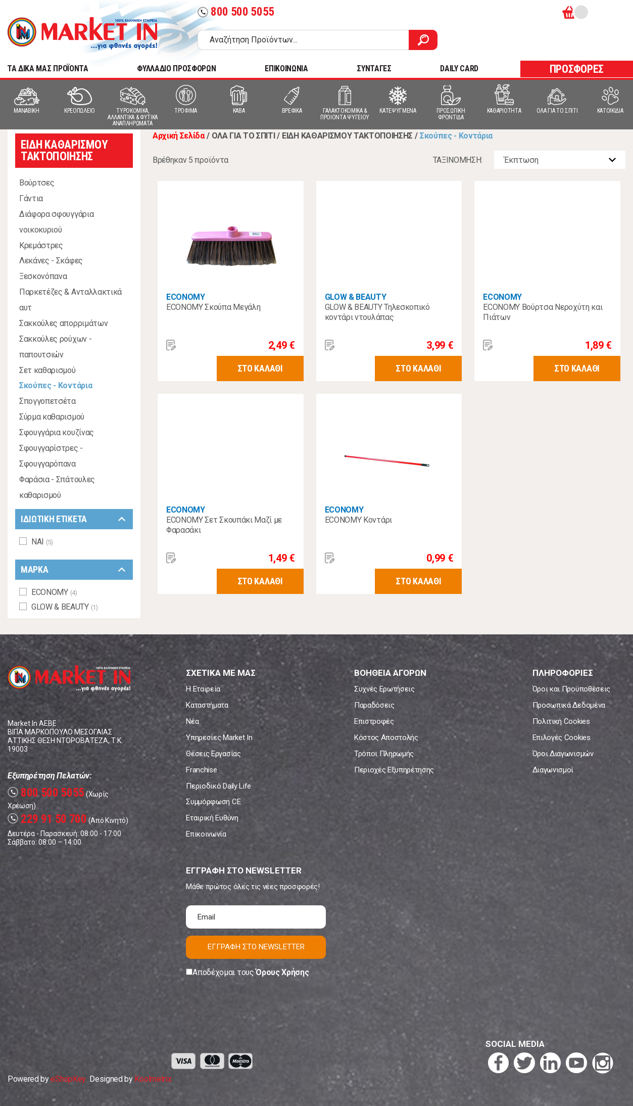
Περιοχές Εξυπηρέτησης (394, 769)
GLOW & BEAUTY (355, 297)
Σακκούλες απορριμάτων (63, 323)
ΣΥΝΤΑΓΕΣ (374, 68)
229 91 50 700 (47, 819)
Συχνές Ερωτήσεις (384, 689)
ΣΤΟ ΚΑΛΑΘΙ (260, 368)
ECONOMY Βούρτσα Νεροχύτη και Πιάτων (542, 312)
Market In (82, 33)
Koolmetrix (152, 1079)
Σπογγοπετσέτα (47, 401)
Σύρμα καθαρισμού (51, 417)
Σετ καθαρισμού (47, 370)
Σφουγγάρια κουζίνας (56, 432)
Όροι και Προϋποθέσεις (571, 689)
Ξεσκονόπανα (43, 276)
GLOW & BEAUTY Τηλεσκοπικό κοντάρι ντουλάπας (377, 312)
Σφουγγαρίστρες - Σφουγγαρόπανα (51, 456)
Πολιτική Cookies (561, 721)
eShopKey (68, 1079)
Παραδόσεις (374, 705)
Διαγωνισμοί (552, 769)
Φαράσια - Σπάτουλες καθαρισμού (57, 487)
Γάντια (31, 198)
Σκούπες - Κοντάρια (55, 385)
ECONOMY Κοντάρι (358, 520)
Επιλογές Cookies (561, 737)
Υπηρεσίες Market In (219, 737)
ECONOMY (185, 297)
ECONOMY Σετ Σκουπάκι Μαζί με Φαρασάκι (224, 525)
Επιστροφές (374, 721)
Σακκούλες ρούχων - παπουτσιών (55, 346)
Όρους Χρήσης (282, 972)
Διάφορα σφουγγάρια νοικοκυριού (56, 222)
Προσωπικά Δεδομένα (568, 705)
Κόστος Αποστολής (386, 737)
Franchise (201, 769)
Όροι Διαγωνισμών (563, 753)
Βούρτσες (36, 183)
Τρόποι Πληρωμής (384, 753)
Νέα (192, 721)
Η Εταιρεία (203, 689)
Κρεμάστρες (41, 245)
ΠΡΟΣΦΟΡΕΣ (577, 69)
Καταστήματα (207, 705)
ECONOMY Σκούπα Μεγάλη (213, 307)
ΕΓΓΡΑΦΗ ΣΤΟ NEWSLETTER (256, 946)
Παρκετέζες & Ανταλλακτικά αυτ (70, 299)
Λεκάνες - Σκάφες (51, 260)
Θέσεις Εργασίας (213, 753)
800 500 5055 (236, 12)
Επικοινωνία (206, 834)
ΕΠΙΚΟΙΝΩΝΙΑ (286, 68)
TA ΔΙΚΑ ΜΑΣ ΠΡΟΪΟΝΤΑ (47, 68)
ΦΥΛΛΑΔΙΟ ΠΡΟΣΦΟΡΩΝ (176, 68)
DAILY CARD (459, 68)
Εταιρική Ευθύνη (212, 817)
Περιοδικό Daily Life (218, 786)
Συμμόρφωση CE (213, 801)
